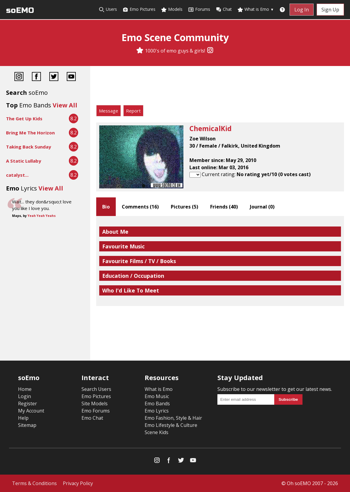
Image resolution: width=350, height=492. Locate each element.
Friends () (224, 206)
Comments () (140, 206)
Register (27, 403)
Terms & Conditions (34, 483)
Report (133, 111)
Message (108, 111)
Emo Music (157, 396)
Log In (301, 9)
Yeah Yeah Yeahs (42, 216)
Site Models (94, 403)
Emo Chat (92, 418)
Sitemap (27, 425)
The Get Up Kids (24, 119)
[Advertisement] (220, 87)
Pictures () (184, 206)
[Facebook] (36, 77)
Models (172, 9)
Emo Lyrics (157, 410)
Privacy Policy (78, 483)
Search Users (96, 389)
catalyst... (17, 175)
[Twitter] (53, 77)
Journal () (262, 206)
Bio (106, 206)
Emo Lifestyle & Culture (171, 425)
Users (108, 9)
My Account (31, 410)
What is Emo (255, 9)
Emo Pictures (138, 9)
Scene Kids (156, 432)
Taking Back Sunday (28, 147)
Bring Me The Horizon (30, 133)
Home (25, 389)
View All (65, 105)
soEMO (20, 10)
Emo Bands (157, 403)
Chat (224, 9)
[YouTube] (71, 77)
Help (23, 418)
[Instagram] (210, 50)
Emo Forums (95, 410)
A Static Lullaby (23, 161)
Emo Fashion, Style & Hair (173, 418)
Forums (199, 9)
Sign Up (330, 9)
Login (24, 396)
